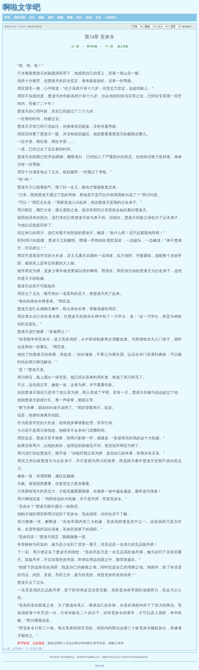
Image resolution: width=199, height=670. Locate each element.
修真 (41, 17)
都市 (51, 17)
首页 (7, 17)
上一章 (75, 46)
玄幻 (32, 17)
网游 (70, 17)
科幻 (79, 17)
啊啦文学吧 (21, 7)
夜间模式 (186, 26)
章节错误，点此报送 (31, 643)
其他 (89, 17)
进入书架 (122, 46)
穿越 (60, 17)
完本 (98, 17)
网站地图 (99, 665)
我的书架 (19, 17)
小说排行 (110, 17)
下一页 (109, 46)
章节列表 (92, 46)
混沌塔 (21, 26)
